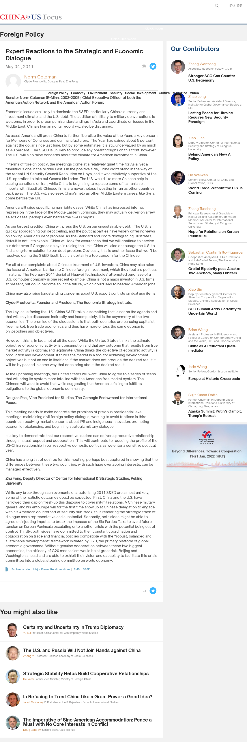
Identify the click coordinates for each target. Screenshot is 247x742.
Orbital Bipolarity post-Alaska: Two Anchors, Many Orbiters (214, 270)
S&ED (86, 569)
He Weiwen (198, 175)
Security (116, 93)
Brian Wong (198, 329)
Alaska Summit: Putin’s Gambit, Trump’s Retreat (215, 413)
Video (194, 93)
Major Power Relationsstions (51, 569)
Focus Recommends (123, 60)
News (154, 18)
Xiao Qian (196, 138)
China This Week (123, 39)
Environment (97, 93)
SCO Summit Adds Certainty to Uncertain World (214, 311)
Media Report (123, 49)
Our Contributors (123, 81)
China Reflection (123, 71)
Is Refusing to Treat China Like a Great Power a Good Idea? (87, 696)
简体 (232, 5)
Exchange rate (20, 569)
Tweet (153, 66)
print (143, 66)
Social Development (140, 93)
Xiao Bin (195, 289)
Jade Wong (197, 366)
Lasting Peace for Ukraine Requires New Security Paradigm (210, 117)
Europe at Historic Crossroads (214, 378)
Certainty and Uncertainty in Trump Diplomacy (73, 627)
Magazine (179, 93)
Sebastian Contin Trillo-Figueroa (215, 252)
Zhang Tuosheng (202, 208)
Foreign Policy (57, 93)
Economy (78, 93)
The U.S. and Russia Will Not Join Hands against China (82, 650)
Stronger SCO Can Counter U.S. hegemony (211, 78)
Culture (164, 93)
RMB (77, 569)
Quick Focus (154, 28)
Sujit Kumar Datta (202, 395)
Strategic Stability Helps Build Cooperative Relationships (86, 673)
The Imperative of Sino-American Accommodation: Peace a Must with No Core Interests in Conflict (87, 722)
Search (217, 6)
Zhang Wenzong (202, 64)
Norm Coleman (40, 77)
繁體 (239, 5)
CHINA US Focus (31, 17)
